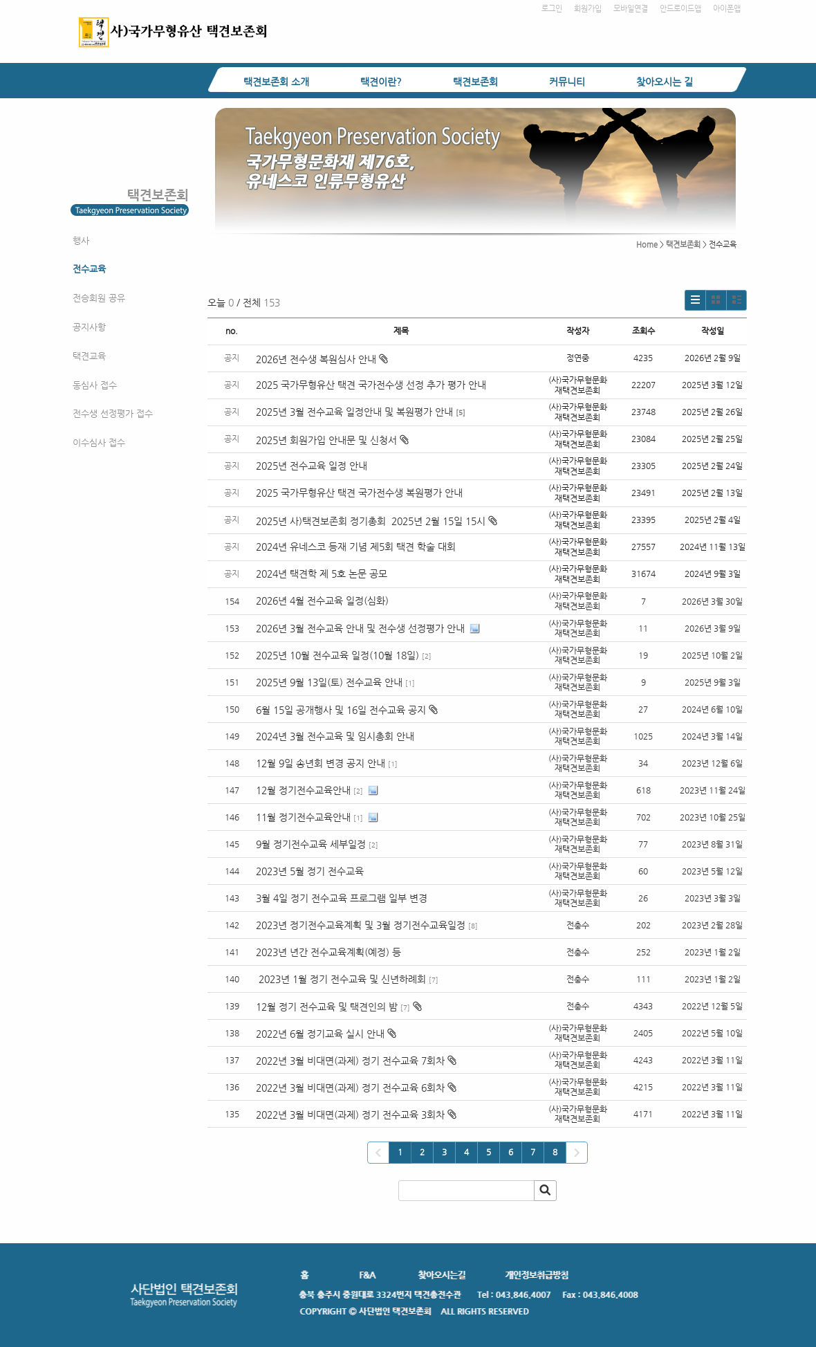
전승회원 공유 (99, 298)
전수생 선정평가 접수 (113, 413)
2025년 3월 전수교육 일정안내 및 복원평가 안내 (354, 411)
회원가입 (588, 8)
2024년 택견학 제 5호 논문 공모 (321, 573)
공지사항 (89, 327)
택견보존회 (475, 81)
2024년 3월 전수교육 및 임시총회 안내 (335, 736)
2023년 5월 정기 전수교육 (310, 871)
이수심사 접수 (99, 442)
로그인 (551, 8)
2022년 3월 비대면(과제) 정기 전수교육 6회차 (350, 1087)
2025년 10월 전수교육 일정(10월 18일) (337, 655)
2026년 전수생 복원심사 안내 (322, 359)
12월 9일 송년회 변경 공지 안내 (320, 763)
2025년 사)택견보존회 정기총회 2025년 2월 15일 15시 (376, 520)
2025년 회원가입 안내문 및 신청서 (332, 440)
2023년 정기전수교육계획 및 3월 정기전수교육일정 (360, 925)
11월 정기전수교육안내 (303, 817)
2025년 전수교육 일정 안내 (313, 465)
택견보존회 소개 (276, 81)
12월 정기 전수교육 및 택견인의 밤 (327, 1006)
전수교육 (89, 269)
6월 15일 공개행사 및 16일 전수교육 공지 (341, 709)
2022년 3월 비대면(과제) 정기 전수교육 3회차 (350, 1114)
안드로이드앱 (680, 8)
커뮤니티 (567, 81)
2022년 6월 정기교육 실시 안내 (320, 1033)
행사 (81, 240)
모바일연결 (630, 8)
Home (647, 244)
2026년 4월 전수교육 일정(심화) (322, 600)
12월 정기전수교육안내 (303, 790)
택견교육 (89, 356)
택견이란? (381, 81)
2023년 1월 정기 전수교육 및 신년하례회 (341, 978)
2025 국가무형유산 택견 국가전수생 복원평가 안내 (359, 492)
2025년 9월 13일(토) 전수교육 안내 (329, 682)
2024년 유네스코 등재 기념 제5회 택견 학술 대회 (356, 546)
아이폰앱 (727, 8)
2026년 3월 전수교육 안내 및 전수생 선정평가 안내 (360, 628)
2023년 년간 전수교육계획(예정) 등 (328, 951)
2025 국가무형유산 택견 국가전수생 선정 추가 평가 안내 (371, 384)
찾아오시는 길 (664, 81)
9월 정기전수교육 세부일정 (311, 844)
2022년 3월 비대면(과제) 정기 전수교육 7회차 (350, 1060)
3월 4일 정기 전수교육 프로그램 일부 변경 (343, 898)
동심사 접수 (95, 385)
